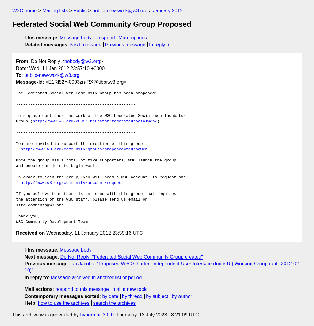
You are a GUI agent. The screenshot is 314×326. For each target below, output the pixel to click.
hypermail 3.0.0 (96, 314)
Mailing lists (55, 10)
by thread (132, 296)
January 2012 (168, 10)
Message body (76, 37)
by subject (157, 296)
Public (80, 10)
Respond (105, 37)
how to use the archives (64, 303)
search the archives (114, 303)
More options (133, 37)
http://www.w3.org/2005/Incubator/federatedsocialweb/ (95, 121)
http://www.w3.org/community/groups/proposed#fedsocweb (84, 149)
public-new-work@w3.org (119, 10)
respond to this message (82, 289)
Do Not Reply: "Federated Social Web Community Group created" (131, 257)
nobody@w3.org (82, 61)
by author (182, 296)
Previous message (125, 44)
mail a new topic (130, 289)
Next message (85, 44)
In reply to (159, 44)
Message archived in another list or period (96, 277)
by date (110, 296)
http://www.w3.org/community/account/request (72, 183)
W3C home (24, 10)
